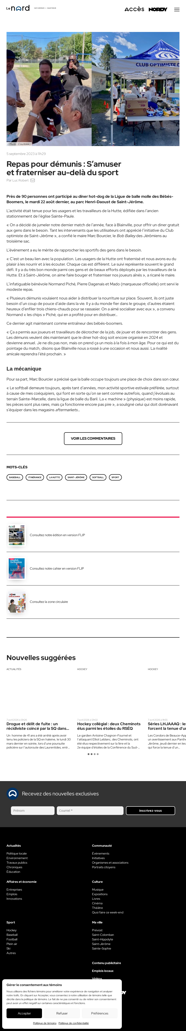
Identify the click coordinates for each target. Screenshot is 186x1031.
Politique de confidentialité (74, 1023)
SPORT (115, 478)
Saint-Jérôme (76, 478)
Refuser (62, 1013)
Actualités (14, 670)
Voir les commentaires (93, 439)
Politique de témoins (44, 1023)
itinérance (34, 478)
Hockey (82, 670)
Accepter (24, 1013)
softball (98, 478)
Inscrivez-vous (150, 812)
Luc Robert (21, 181)
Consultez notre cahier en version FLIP (57, 569)
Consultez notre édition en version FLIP (57, 536)
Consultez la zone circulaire (49, 603)
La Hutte (54, 478)
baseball (14, 478)
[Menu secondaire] (176, 10)
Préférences (99, 1013)
